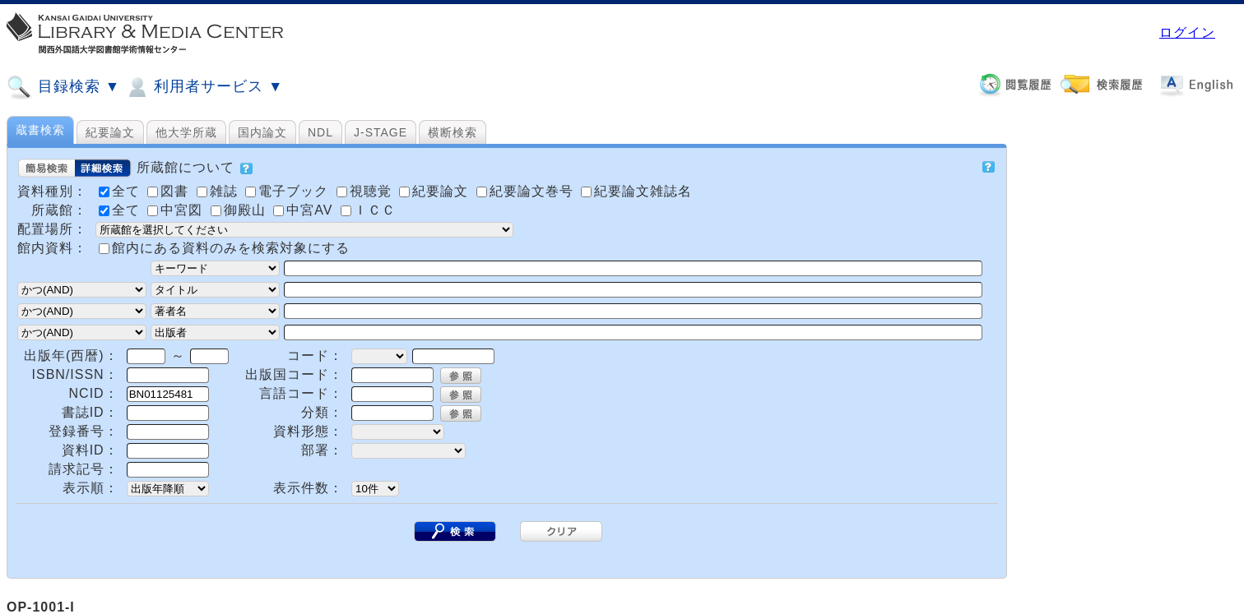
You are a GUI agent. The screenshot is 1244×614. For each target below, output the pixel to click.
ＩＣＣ (368, 210)
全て (121, 210)
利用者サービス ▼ (203, 87)
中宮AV (305, 210)
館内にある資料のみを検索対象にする (231, 248)
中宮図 (177, 210)
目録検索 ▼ (63, 87)
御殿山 (240, 210)
